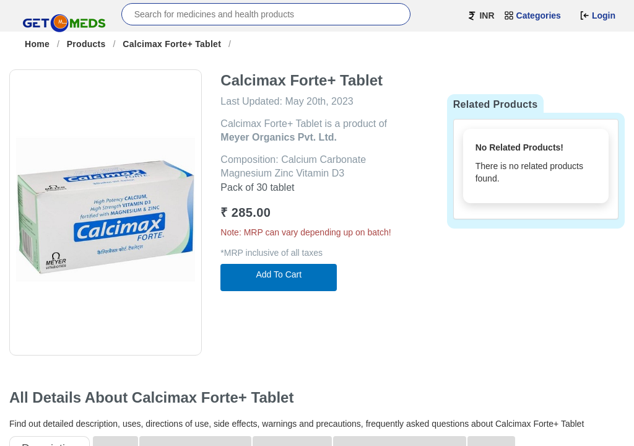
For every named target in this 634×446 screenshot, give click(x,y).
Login (597, 15)
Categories (532, 15)
